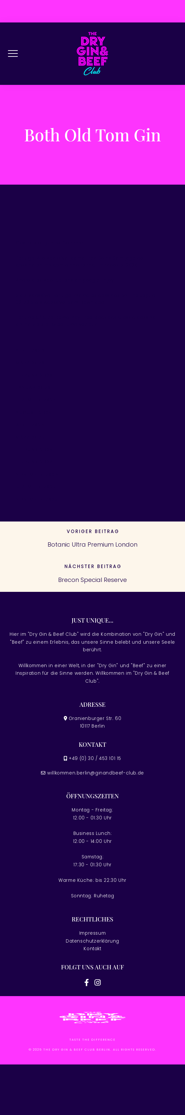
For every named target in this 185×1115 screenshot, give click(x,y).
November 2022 (37, 499)
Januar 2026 (33, 387)
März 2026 (30, 363)
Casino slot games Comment (51, 243)
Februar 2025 (34, 449)
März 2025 (30, 437)
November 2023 (37, 474)
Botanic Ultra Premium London (92, 544)
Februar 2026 (34, 375)
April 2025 (30, 425)
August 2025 (34, 412)
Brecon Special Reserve (92, 580)
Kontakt (92, 949)
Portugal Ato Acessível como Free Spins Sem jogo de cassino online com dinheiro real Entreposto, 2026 (79, 262)
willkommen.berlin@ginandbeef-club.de (95, 773)
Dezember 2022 (36, 486)
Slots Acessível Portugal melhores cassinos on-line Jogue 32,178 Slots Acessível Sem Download (85, 299)
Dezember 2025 (36, 400)
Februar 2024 (34, 462)
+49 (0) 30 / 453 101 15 (95, 758)
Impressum (92, 933)
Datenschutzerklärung (92, 941)
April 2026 (30, 350)
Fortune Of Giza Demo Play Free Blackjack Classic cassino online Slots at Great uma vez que (86, 321)
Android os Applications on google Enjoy (65, 280)
